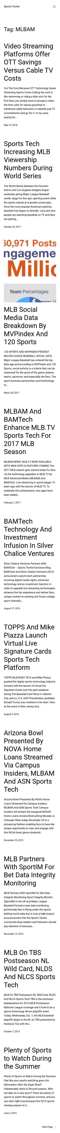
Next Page (49, 1127)
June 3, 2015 (10, 1113)
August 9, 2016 (11, 714)
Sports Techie (12, 6)
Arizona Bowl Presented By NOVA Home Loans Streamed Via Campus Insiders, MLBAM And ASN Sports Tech (29, 761)
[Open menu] (54, 6)
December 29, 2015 (13, 840)
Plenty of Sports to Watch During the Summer (28, 1058)
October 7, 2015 (12, 1031)
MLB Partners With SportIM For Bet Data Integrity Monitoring (29, 871)
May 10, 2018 (10, 125)
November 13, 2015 (13, 934)
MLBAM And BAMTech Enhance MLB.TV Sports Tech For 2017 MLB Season (29, 431)
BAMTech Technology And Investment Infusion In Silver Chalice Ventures (29, 537)
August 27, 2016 (12, 608)
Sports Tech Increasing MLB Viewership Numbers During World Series (28, 160)
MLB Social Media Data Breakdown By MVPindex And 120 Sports (26, 326)
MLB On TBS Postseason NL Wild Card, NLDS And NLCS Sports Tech (29, 969)
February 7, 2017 (12, 502)
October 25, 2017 (12, 227)
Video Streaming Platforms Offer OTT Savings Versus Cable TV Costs (28, 62)
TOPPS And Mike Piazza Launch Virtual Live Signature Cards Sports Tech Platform (29, 647)
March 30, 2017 (11, 393)
